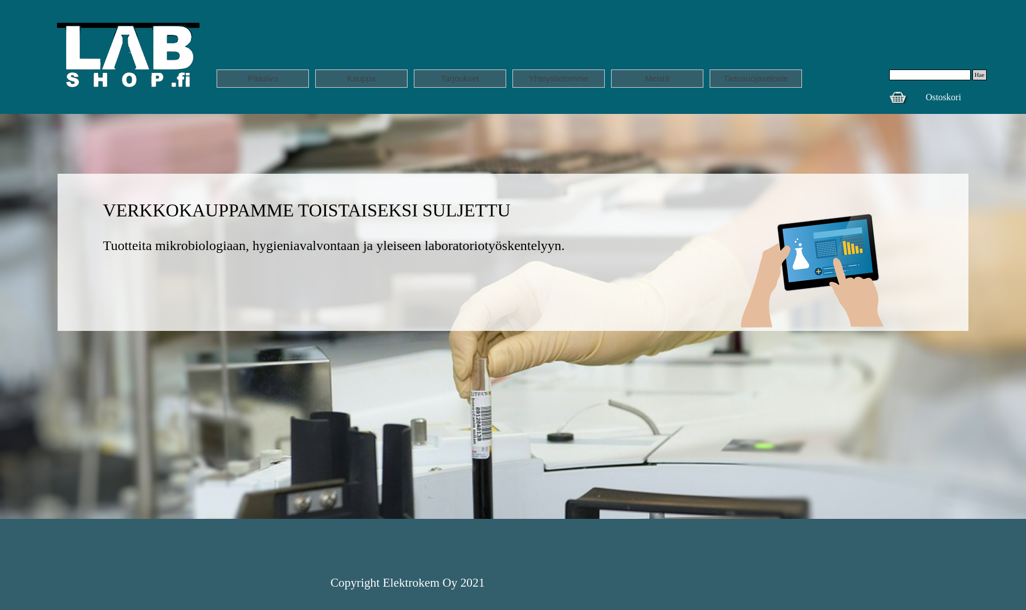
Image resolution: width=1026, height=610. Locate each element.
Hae (979, 75)
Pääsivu (263, 78)
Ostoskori (943, 97)
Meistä (657, 78)
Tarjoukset (460, 78)
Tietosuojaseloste (755, 78)
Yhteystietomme (558, 78)
